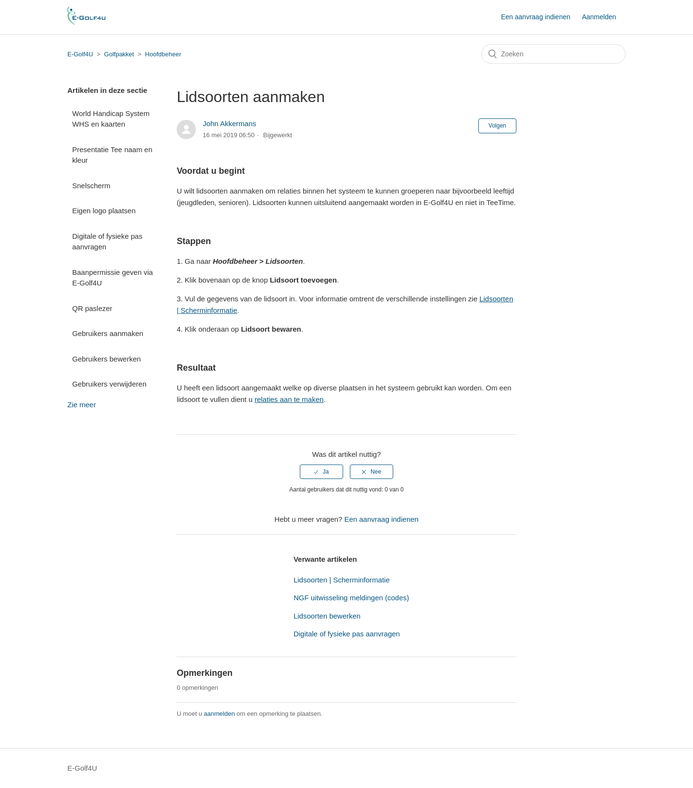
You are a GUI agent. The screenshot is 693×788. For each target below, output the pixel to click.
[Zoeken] (553, 54)
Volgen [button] (497, 125)
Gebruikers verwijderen (109, 384)
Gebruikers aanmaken (107, 333)
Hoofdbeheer (163, 54)
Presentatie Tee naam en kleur (112, 155)
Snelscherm (91, 185)
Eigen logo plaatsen (104, 211)
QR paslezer (92, 308)
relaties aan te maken (289, 399)
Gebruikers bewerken (106, 359)
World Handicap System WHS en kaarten (111, 119)
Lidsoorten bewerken (327, 616)
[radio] (321, 472)
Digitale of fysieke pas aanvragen (107, 241)
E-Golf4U (80, 54)
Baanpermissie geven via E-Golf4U (112, 277)
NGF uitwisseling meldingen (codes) (351, 598)
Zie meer (81, 404)
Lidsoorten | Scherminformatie (342, 580)
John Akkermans (229, 123)
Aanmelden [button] (599, 17)
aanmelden (219, 713)
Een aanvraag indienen (535, 17)
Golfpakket (119, 54)
